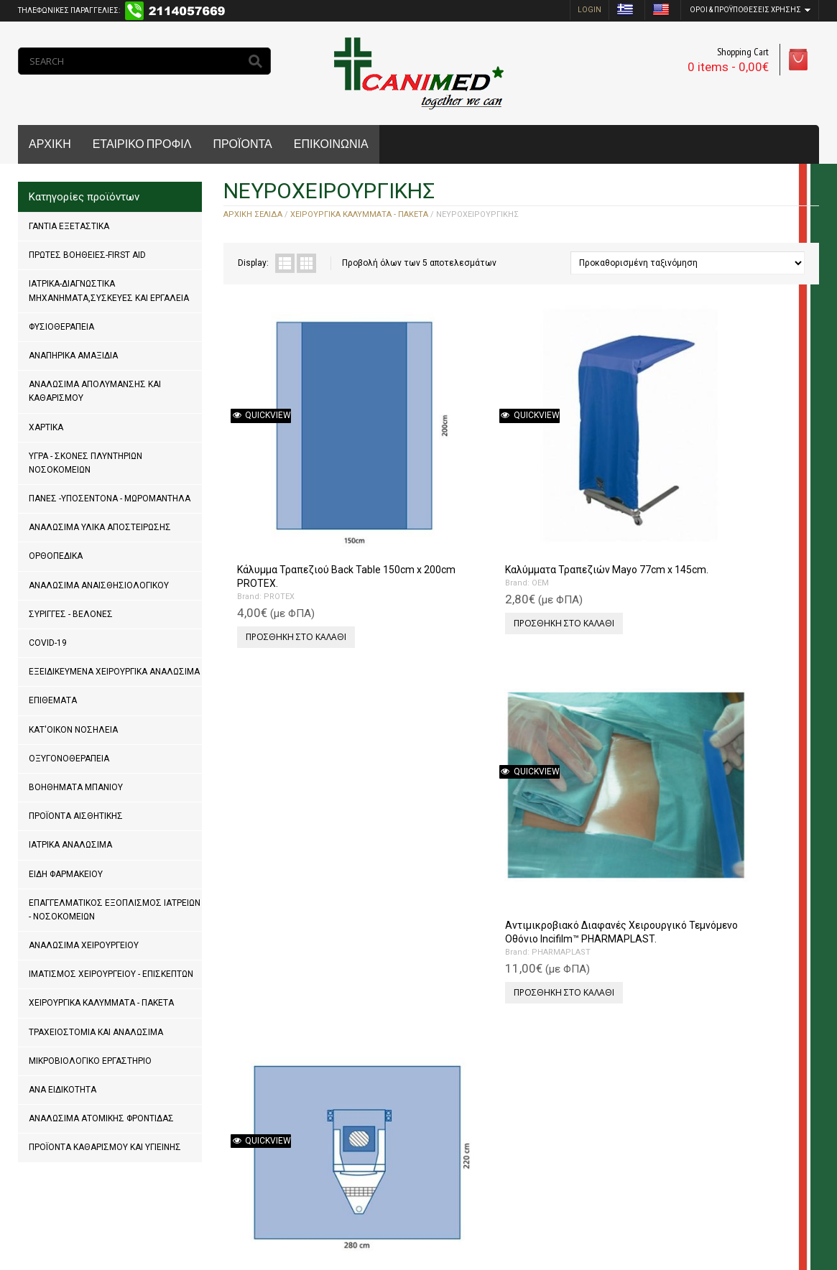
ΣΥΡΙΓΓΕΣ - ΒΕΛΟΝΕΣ (71, 614)
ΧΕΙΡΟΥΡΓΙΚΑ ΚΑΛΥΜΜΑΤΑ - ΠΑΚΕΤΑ (101, 1003)
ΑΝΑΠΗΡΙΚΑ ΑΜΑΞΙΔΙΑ (73, 356)
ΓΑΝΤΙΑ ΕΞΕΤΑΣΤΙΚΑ (69, 226)
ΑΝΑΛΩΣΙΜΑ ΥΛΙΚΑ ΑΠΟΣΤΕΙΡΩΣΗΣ (100, 527)
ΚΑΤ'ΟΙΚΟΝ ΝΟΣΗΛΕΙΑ (73, 730)
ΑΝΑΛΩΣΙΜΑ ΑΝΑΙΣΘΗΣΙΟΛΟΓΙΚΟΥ (99, 585)
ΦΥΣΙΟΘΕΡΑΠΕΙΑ (61, 327)
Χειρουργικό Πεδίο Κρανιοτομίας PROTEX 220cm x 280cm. (730, 463)
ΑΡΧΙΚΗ (50, 144)
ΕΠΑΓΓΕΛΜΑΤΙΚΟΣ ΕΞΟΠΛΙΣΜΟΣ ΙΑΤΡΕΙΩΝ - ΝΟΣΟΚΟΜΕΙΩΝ (114, 910)
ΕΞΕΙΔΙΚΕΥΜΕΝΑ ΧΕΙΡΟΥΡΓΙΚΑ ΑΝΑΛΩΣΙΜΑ (114, 672)
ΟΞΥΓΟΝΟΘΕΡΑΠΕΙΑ (69, 759)
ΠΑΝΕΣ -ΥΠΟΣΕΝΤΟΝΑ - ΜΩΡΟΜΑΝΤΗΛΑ (109, 498)
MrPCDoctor (210, 1213)
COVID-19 (48, 643)
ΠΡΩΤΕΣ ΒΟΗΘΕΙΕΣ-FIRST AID (87, 255)
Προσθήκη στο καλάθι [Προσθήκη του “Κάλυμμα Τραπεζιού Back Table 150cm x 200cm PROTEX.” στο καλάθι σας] (290, 531)
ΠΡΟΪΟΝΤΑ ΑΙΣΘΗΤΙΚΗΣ (76, 816)
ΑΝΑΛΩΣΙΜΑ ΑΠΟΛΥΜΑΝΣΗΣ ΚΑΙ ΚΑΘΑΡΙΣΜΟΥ (95, 391)
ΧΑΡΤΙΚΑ (46, 427)
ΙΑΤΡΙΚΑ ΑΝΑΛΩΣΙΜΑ (70, 845)
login (589, 10)
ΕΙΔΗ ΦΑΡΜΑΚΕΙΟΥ (66, 874)
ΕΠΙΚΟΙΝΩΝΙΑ (331, 144)
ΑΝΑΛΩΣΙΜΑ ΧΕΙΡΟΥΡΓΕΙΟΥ (84, 945)
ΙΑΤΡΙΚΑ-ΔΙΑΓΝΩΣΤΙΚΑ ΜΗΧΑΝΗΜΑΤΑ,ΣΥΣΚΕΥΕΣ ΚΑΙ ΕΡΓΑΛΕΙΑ (109, 290)
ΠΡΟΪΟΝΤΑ (242, 144)
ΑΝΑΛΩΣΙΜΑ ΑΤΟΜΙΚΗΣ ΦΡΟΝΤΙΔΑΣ (101, 1118)
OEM (415, 477)
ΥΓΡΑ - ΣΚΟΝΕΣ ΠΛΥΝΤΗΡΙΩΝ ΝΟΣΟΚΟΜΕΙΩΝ (85, 463)
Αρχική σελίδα (252, 214)
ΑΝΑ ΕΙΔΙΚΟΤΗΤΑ (62, 1090)
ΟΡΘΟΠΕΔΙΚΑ (56, 556)
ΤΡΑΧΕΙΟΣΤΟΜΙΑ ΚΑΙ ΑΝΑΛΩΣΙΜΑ (96, 1032)
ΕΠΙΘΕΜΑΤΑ (53, 700)
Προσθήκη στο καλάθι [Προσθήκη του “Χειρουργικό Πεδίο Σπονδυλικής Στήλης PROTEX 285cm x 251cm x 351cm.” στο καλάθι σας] (290, 823)
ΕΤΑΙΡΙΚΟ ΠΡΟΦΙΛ (142, 144)
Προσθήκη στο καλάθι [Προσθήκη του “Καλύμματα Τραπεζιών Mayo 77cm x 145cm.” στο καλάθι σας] (439, 517)
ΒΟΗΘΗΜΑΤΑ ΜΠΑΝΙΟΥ (76, 787)
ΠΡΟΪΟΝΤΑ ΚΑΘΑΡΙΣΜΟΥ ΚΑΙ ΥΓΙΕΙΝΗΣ (105, 1147)
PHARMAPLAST (584, 504)
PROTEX (273, 491)
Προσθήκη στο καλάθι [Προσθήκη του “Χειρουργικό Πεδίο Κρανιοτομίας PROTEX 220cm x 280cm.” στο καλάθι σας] (736, 531)
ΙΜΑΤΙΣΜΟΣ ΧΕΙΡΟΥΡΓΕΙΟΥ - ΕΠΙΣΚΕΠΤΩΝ (111, 974)
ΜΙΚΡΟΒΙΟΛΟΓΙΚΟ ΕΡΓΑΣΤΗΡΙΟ (90, 1061)
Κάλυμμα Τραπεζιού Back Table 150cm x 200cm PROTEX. (289, 463)
